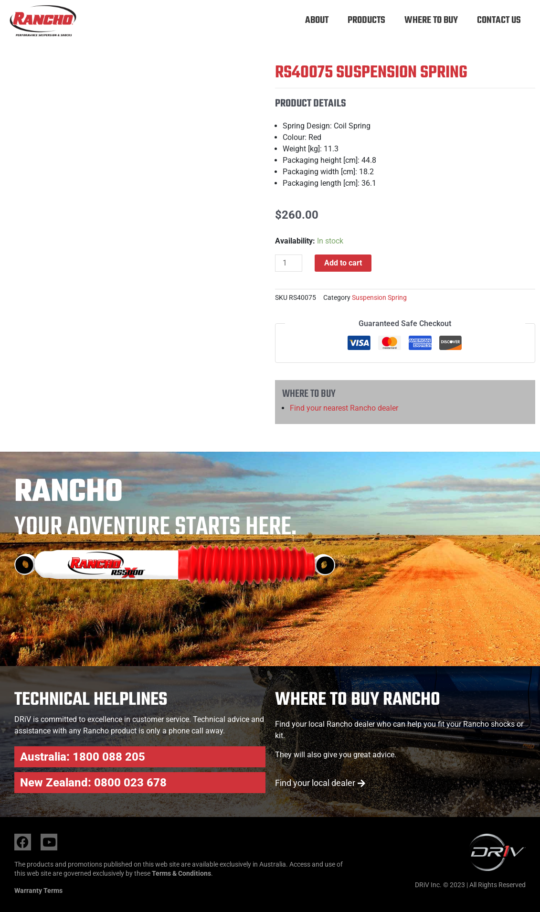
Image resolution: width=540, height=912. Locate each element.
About (316, 20)
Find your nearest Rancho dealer (344, 408)
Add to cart (343, 262)
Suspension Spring (379, 298)
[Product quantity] (289, 263)
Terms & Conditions (181, 873)
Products (366, 20)
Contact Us (499, 20)
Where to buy (431, 20)
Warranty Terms (38, 890)
